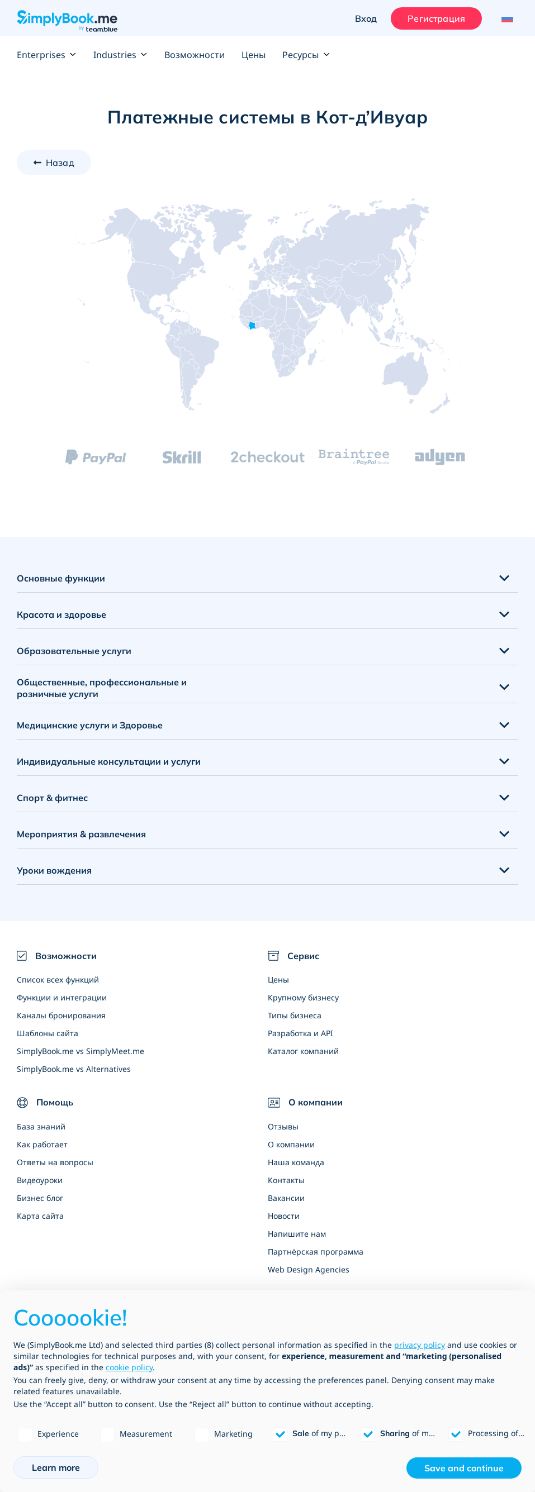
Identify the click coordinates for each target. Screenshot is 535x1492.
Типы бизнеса (294, 1015)
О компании (291, 1144)
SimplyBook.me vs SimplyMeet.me (80, 1051)
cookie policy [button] (129, 1367)
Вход (366, 18)
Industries (120, 55)
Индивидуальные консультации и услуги (109, 761)
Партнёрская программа (315, 1251)
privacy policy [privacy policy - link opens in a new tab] (419, 1345)
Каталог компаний (303, 1051)
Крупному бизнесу (303, 997)
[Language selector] (505, 18)
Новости (284, 1215)
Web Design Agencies (308, 1269)
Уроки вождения (54, 870)
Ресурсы (306, 55)
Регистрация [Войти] (436, 18)
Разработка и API (300, 1033)
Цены (254, 55)
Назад (60, 162)
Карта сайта (40, 1215)
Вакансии (286, 1198)
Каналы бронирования (61, 1015)
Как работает (42, 1144)
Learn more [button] (56, 1467)
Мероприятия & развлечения (81, 834)
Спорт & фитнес (52, 797)
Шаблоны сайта (47, 1033)
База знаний (41, 1126)
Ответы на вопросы (55, 1162)
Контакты (286, 1180)
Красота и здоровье (61, 614)
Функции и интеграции (62, 997)
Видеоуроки (40, 1180)
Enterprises (47, 55)
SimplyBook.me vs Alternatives (74, 1069)
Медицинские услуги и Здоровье (90, 725)
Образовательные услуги (74, 650)
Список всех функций (58, 979)
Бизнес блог (40, 1198)
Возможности (194, 55)
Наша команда (296, 1162)
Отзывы (283, 1126)
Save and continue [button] (464, 1468)
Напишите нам (297, 1233)
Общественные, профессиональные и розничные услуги (102, 687)
